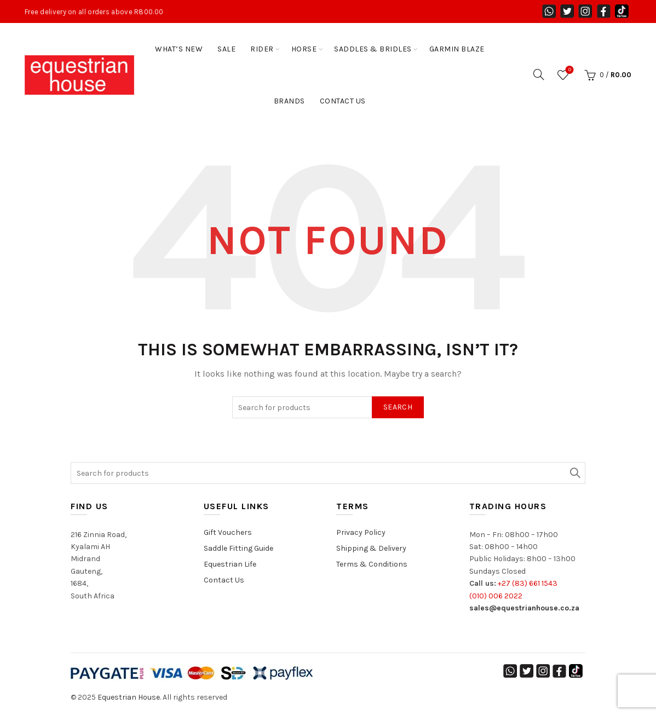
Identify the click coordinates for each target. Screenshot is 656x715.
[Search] (539, 74)
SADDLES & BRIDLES (373, 49)
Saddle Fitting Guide (238, 548)
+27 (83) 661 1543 (527, 583)
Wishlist (569, 70)
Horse (304, 49)
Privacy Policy (360, 532)
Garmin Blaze (457, 49)
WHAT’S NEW (179, 49)
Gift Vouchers (228, 532)
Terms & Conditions (371, 564)
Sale (226, 49)
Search (397, 407)
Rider (262, 49)
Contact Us (343, 101)
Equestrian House (128, 697)
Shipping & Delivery (371, 548)
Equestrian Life (230, 564)
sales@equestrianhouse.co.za (524, 608)
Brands (289, 101)
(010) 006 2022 (495, 596)
